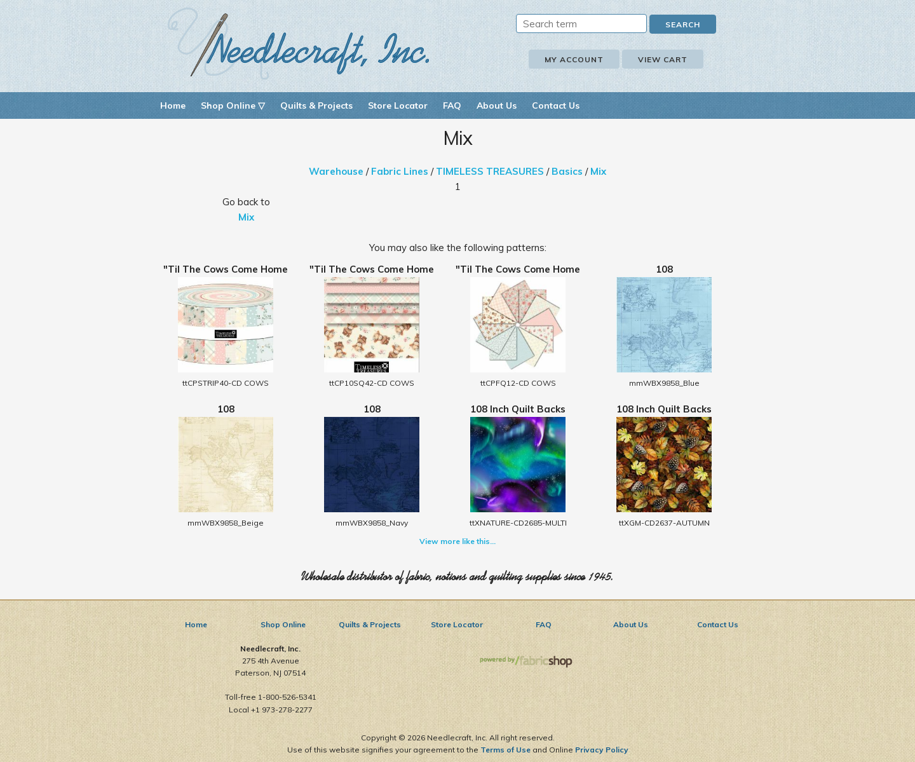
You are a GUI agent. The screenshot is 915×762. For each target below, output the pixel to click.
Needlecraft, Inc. (299, 43)
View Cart (663, 59)
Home (173, 105)
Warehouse (336, 171)
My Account (574, 59)
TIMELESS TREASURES (490, 171)
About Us (497, 105)
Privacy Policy (601, 749)
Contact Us (556, 105)
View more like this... (457, 541)
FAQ (452, 105)
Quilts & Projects (316, 105)
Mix (598, 171)
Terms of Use (505, 749)
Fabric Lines (399, 171)
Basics (567, 171)
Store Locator (398, 105)
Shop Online (283, 624)
